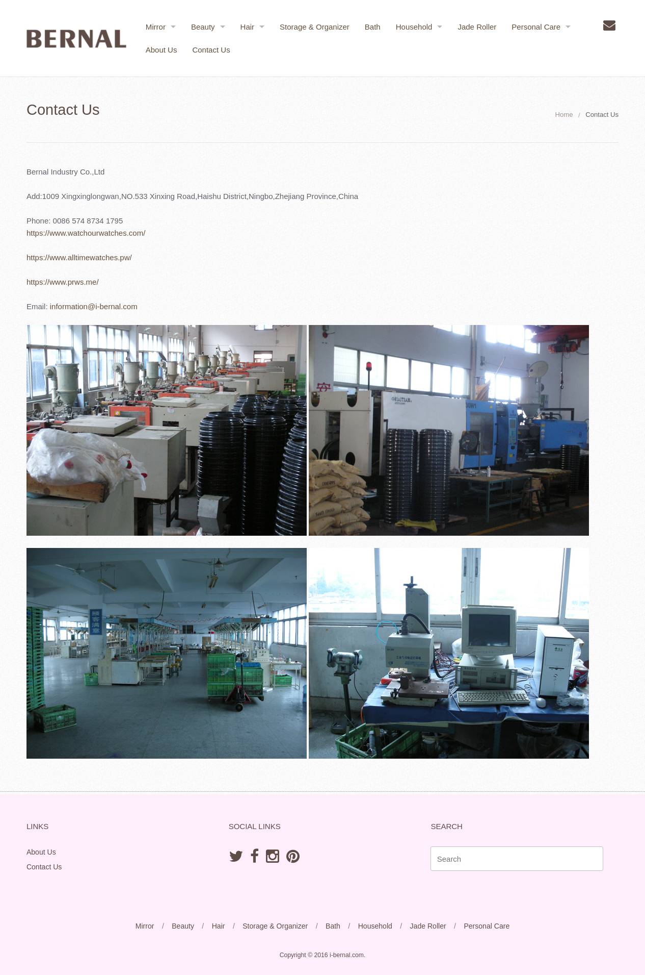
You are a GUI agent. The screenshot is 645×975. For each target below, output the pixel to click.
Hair (248, 26)
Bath (373, 26)
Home (563, 114)
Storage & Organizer (315, 26)
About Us (162, 49)
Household (414, 26)
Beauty (204, 26)
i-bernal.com (347, 955)
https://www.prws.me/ (64, 282)
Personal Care (537, 26)
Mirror (156, 26)
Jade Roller (478, 26)
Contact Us (212, 49)
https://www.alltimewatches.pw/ (80, 257)
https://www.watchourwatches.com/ (87, 233)
